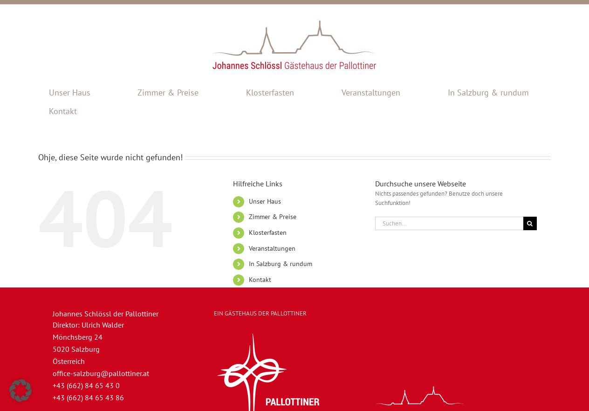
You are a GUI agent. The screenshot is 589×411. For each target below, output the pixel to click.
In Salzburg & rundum (280, 264)
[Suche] (530, 223)
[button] (20, 390)
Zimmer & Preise (272, 216)
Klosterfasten (268, 232)
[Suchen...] (449, 223)
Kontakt (260, 279)
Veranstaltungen (272, 248)
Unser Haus (265, 201)
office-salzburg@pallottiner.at (101, 373)
